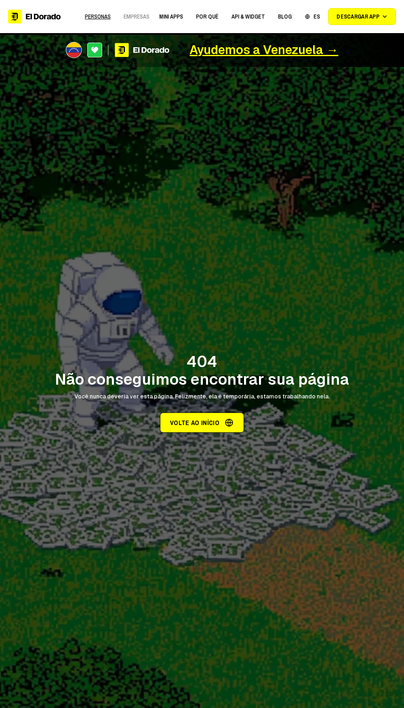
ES (317, 16)
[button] (171, 17)
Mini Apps (171, 16)
